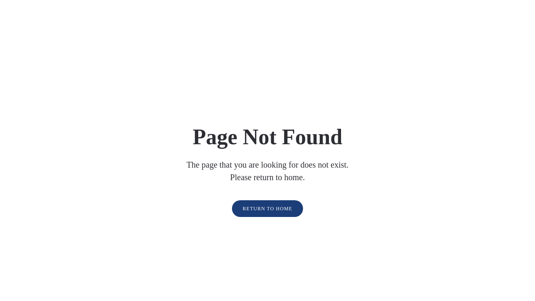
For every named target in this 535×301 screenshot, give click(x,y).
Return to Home (268, 209)
